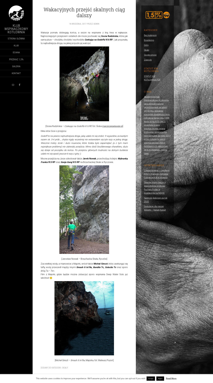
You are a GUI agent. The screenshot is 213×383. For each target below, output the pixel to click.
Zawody (148, 60)
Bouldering (149, 40)
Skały (65, 368)
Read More (171, 378)
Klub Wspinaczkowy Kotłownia (16, 29)
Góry (146, 45)
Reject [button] (160, 379)
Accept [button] (150, 379)
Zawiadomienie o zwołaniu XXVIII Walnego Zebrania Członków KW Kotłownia (157, 174)
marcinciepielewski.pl (112, 126)
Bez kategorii (150, 35)
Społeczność (150, 55)
